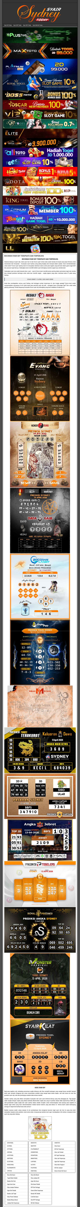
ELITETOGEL (10, 1161)
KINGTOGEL (34, 1171)
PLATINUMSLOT (35, 1149)
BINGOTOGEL (34, 1158)
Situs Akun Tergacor (59, 1164)
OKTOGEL (9, 1152)
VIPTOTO (9, 1171)
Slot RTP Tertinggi (35, 1200)
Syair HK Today (8, 25)
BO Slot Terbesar (35, 1203)
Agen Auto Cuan (11, 1184)
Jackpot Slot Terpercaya (13, 1203)
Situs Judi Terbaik (59, 1152)
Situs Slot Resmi (35, 1175)
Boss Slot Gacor (11, 1175)
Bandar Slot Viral (11, 1181)
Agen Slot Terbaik (11, 1190)
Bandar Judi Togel (11, 1193)
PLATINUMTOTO (11, 1168)
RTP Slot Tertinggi (35, 1187)
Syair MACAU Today (37, 25)
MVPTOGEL (10, 1158)
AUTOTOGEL (10, 1155)
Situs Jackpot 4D (35, 1178)
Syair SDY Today (27, 25)
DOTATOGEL (10, 1143)
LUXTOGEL (33, 1161)
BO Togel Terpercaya (60, 1155)
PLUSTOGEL (34, 1168)
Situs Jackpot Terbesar (13, 1187)
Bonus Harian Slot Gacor (61, 1171)
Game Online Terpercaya (37, 1190)
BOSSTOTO (33, 1143)
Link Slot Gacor (34, 1196)
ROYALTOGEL (10, 1164)
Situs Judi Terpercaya (60, 1158)
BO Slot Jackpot (58, 1168)
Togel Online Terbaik (12, 1178)
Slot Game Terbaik (35, 1184)
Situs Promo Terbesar (12, 1196)
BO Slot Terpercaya (59, 1149)
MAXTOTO (33, 1146)
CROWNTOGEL (34, 1152)
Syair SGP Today (17, 25)
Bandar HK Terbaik (35, 1193)
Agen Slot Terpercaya (60, 1161)
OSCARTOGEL (34, 1155)
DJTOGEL (9, 1146)
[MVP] (40, 1128)
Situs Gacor (57, 1146)
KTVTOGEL (10, 1149)
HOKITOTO (57, 1143)
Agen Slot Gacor (35, 1181)
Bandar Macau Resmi (12, 1200)
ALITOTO (33, 1164)
